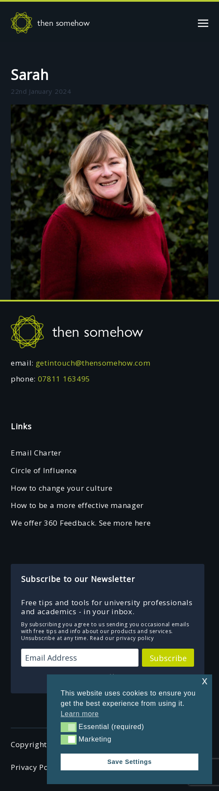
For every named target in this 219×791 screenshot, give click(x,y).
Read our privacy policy (122, 638)
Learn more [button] (80, 713)
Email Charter (36, 453)
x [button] (204, 681)
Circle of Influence (44, 470)
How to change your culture (62, 488)
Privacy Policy (36, 767)
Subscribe (168, 658)
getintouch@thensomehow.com (93, 363)
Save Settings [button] (129, 761)
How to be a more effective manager (77, 505)
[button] (69, 727)
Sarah (30, 74)
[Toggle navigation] (203, 23)
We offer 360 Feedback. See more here (81, 523)
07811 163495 (64, 379)
